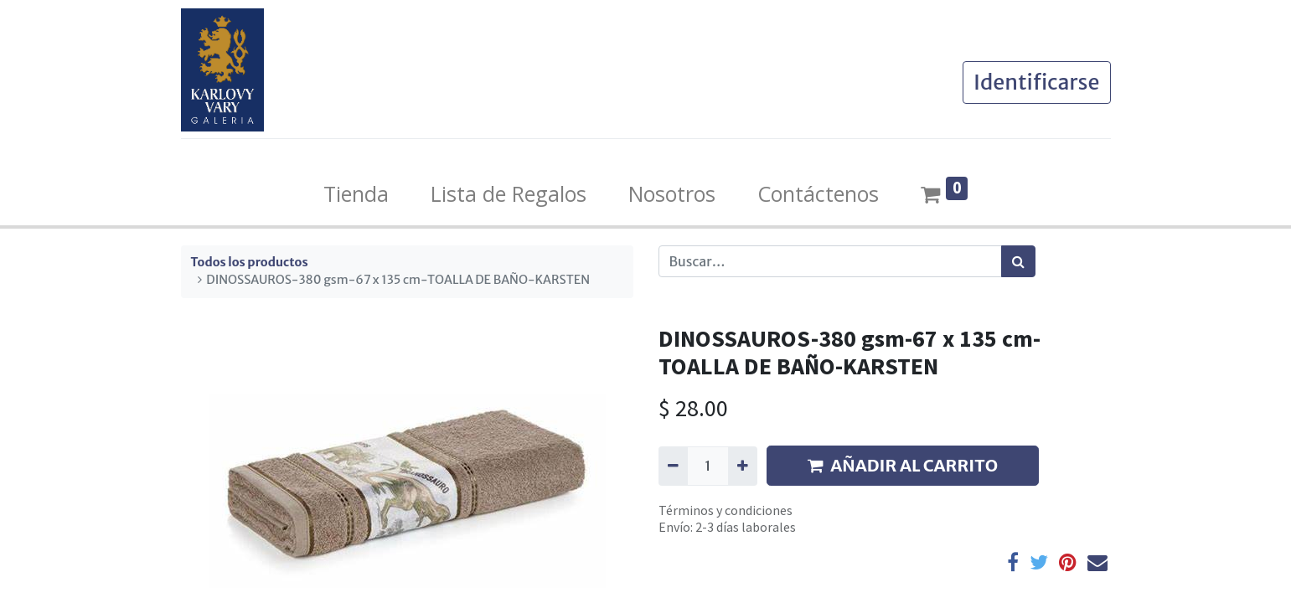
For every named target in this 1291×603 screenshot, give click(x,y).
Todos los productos (249, 262)
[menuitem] (356, 194)
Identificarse (1036, 82)
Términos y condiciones (725, 510)
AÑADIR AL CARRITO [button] (903, 465)
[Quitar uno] (673, 465)
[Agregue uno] (742, 465)
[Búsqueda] (1018, 261)
